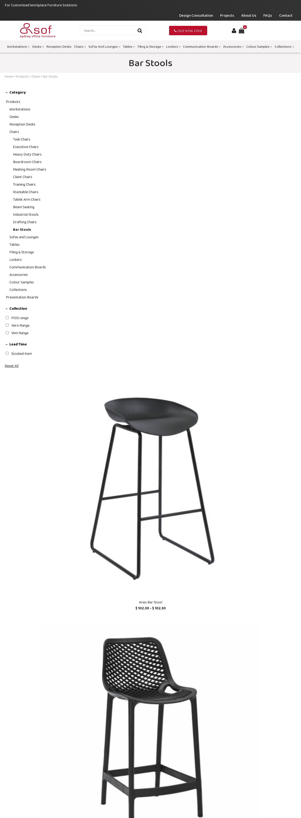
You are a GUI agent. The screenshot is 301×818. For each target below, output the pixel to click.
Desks (38, 46)
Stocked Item (21, 353)
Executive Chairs (26, 146)
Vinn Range (19, 333)
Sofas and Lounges (104, 46)
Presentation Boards (22, 297)
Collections (284, 46)
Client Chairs (22, 177)
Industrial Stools (26, 214)
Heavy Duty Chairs (27, 154)
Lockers (173, 46)
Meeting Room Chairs (29, 169)
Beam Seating (23, 207)
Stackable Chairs (25, 192)
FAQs (267, 15)
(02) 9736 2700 (188, 30)
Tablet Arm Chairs (26, 199)
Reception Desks (58, 46)
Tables (129, 46)
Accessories (233, 46)
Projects (227, 15)
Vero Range (20, 325)
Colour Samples (259, 46)
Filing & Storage (151, 46)
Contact (286, 15)
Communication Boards (202, 46)
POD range (19, 318)
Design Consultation (196, 15)
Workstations (18, 46)
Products (22, 76)
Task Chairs (21, 139)
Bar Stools (22, 229)
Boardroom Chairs (27, 161)
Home (9, 76)
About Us (248, 15)
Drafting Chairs (24, 222)
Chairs (80, 46)
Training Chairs (24, 184)
